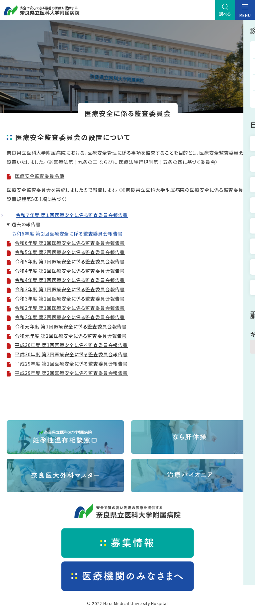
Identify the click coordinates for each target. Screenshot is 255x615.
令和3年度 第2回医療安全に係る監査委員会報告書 (70, 298)
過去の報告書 (26, 224)
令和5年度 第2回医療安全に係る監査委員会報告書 (70, 252)
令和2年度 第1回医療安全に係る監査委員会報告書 (70, 308)
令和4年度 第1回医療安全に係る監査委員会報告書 (70, 280)
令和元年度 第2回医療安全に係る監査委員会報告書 (71, 335)
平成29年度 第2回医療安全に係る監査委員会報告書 (71, 373)
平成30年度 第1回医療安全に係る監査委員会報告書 (71, 345)
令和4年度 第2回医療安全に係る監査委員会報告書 (70, 270)
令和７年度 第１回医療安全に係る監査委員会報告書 (72, 215)
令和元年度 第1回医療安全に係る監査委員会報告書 (71, 326)
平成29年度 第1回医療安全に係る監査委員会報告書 (71, 363)
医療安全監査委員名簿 (39, 175)
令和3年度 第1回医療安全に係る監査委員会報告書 (70, 289)
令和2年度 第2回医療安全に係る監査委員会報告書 (70, 317)
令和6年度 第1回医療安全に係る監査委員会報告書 (70, 242)
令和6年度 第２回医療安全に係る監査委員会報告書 (67, 233)
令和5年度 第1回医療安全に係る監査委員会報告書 (70, 261)
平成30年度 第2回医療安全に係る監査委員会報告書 (71, 354)
